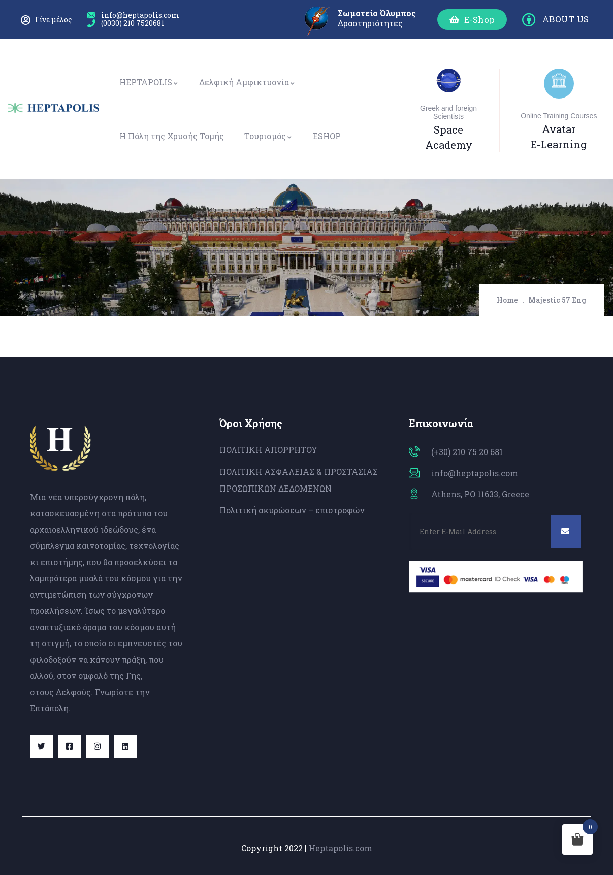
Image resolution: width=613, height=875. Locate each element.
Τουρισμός (268, 136)
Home (507, 300)
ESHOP (327, 136)
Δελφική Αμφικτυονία (247, 82)
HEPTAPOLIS (149, 82)
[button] (472, 19)
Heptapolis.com (340, 847)
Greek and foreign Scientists (448, 112)
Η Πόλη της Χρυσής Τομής (171, 136)
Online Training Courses (559, 116)
